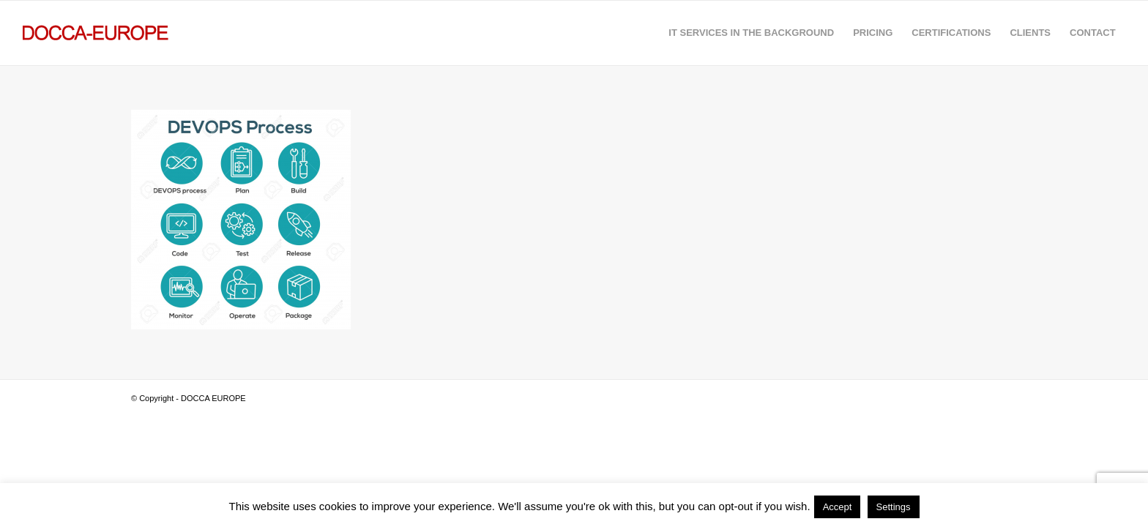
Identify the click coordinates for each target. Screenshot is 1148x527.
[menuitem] (751, 33)
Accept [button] (837, 506)
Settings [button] (893, 506)
